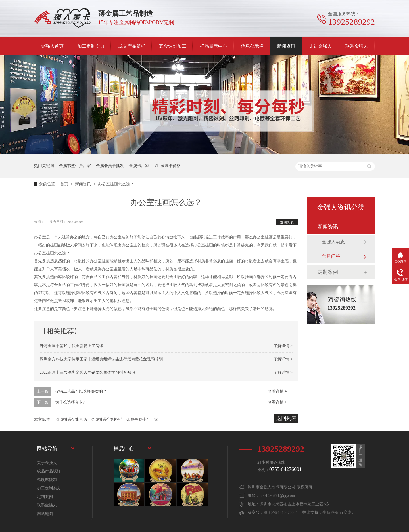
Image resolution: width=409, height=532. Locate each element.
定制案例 (328, 272)
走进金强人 (320, 46)
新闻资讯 (286, 46)
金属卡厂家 (139, 166)
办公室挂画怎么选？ (116, 184)
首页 (64, 184)
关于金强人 (47, 463)
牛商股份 (330, 512)
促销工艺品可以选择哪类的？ (81, 391)
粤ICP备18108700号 (281, 512)
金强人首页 (52, 46)
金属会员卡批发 (110, 166)
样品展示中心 (213, 46)
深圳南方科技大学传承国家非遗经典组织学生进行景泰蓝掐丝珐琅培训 (101, 359)
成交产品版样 (131, 46)
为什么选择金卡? (70, 402)
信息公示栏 (252, 46)
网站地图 (45, 514)
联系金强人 (356, 46)
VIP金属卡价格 (167, 166)
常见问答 (331, 256)
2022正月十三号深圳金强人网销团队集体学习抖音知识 (87, 372)
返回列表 (287, 222)
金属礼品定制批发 (72, 419)
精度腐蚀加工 (49, 480)
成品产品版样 (49, 471)
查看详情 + (277, 391)
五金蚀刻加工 (172, 46)
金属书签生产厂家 (75, 166)
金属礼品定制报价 (107, 419)
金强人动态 (333, 241)
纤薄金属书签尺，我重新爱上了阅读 (71, 346)
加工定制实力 (91, 46)
